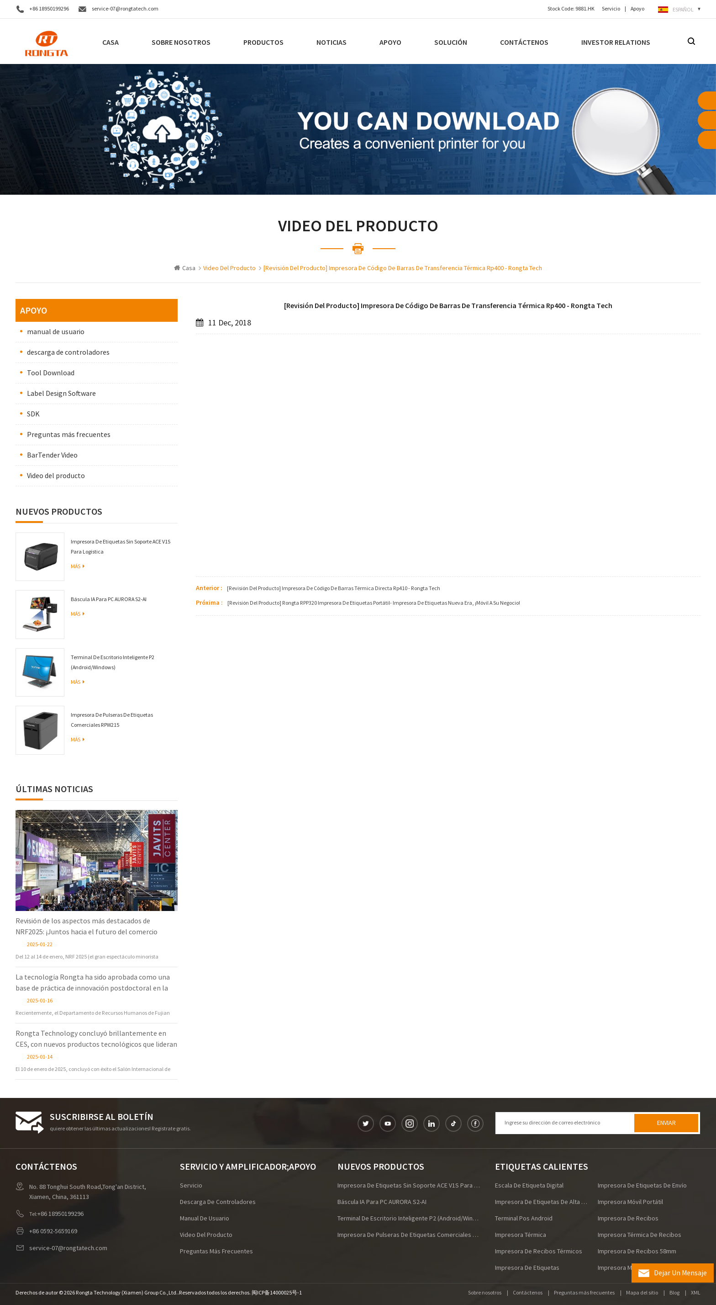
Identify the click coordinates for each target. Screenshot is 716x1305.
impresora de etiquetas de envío (642, 1186)
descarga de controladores (68, 352)
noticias (331, 42)
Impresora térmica (520, 1235)
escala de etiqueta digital (529, 1186)
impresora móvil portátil (630, 1202)
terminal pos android (524, 1218)
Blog (674, 1292)
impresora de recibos (628, 1218)
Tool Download (50, 373)
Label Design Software (61, 393)
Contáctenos (524, 42)
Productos (263, 42)
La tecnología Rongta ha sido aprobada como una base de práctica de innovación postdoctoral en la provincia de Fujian (93, 983)
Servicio (611, 8)
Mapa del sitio (642, 1292)
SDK (33, 414)
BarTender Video (52, 455)
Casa (110, 42)
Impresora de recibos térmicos (538, 1251)
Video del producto (56, 475)
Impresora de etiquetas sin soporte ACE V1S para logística (120, 546)
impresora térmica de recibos (639, 1235)
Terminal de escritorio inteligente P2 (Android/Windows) (112, 662)
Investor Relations (615, 42)
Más (77, 566)
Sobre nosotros (181, 42)
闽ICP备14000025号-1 (277, 1292)
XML (695, 1292)
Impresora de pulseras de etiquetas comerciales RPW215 (112, 720)
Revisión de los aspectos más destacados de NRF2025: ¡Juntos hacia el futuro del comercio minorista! (87, 926)
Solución (450, 42)
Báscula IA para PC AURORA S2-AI (109, 599)
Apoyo (637, 8)
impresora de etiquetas (527, 1268)
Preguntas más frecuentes (69, 434)
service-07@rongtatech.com (125, 8)
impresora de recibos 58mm (637, 1251)
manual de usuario (55, 331)
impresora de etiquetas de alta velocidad (541, 1202)
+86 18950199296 (49, 8)
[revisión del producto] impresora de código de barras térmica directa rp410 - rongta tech (333, 588)
